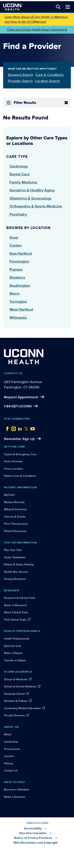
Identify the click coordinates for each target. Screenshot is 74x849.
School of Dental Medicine (20, 686)
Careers (9, 756)
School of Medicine (15, 679)
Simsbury (17, 277)
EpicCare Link (12, 646)
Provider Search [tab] (20, 80)
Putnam (15, 269)
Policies (8, 763)
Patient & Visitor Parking (19, 564)
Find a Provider (13, 461)
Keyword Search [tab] (20, 74)
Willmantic (18, 317)
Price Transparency (16, 524)
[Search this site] (58, 7)
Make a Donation (14, 797)
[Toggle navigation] (68, 7)
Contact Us (11, 770)
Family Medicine (23, 182)
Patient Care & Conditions (20, 476)
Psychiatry (18, 214)
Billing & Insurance (15, 509)
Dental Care (19, 174)
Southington (19, 285)
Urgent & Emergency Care (20, 454)
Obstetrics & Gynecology (30, 198)
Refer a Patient (13, 653)
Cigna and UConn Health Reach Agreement (37, 29)
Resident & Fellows (16, 701)
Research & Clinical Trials (19, 598)
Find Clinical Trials (15, 619)
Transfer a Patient (15, 660)
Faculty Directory (14, 715)
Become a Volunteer (16, 789)
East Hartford (20, 253)
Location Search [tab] (47, 80)
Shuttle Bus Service (16, 572)
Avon (13, 237)
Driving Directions (15, 579)
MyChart (9, 495)
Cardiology (18, 166)
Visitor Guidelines (14, 557)
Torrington (18, 301)
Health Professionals (16, 638)
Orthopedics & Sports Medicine (35, 206)
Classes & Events (14, 516)
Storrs (14, 293)
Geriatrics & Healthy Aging (31, 190)
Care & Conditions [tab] (50, 74)
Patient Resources (15, 531)
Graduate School (14, 694)
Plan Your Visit (13, 550)
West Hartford (21, 309)
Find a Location (13, 469)
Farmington (19, 261)
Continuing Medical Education (22, 708)
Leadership (11, 741)
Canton (15, 245)
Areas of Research (16, 605)
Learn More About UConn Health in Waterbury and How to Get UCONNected (36, 19)
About (7, 734)
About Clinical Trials (16, 612)
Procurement (12, 749)
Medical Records (14, 502)
